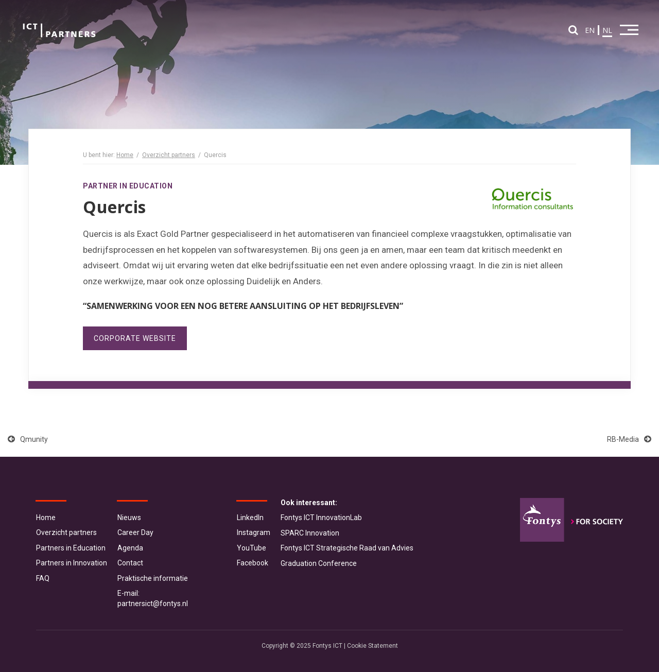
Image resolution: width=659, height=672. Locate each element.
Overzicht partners (168, 155)
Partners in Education (71, 548)
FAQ (42, 578)
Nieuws (129, 517)
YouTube (251, 548)
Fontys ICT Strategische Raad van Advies (347, 548)
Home (124, 155)
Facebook (252, 563)
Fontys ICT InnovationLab (321, 517)
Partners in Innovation (71, 563)
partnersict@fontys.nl (152, 603)
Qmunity (28, 439)
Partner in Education (127, 186)
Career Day (135, 532)
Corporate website (135, 338)
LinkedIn (250, 517)
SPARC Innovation (310, 533)
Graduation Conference (319, 563)
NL (607, 30)
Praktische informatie (152, 578)
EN (590, 30)
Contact (130, 563)
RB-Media (629, 439)
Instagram (253, 532)
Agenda (130, 548)
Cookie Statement (372, 645)
